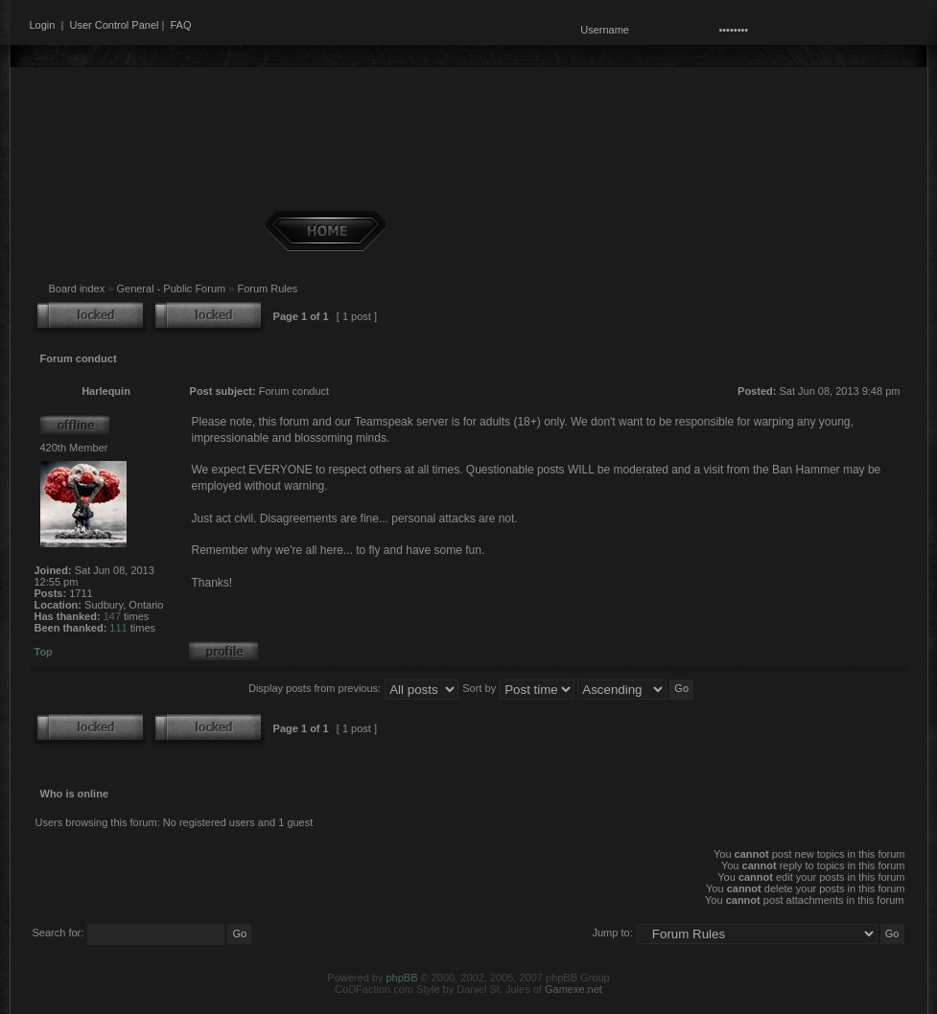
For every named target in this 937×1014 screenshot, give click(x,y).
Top (44, 651)
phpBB (401, 977)
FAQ (180, 25)
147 (112, 616)
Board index (77, 288)
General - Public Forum (170, 288)
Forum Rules (267, 288)
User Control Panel (114, 25)
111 (118, 628)
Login (43, 25)
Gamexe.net (573, 989)
